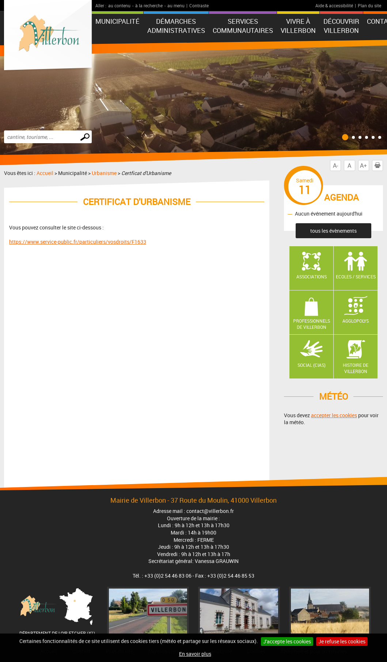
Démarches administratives (176, 26)
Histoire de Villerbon (355, 368)
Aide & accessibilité (334, 5)
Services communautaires (243, 26)
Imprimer (379, 165)
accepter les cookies (334, 415)
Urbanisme (104, 173)
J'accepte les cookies (287, 641)
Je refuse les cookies (341, 641)
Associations (311, 276)
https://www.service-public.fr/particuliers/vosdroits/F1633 (77, 241)
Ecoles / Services (356, 276)
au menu (176, 5)
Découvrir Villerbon (341, 26)
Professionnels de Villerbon (311, 324)
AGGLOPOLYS (355, 321)
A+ (363, 165)
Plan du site (369, 5)
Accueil (45, 173)
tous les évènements (333, 230)
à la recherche (149, 5)
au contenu (119, 5)
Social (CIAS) (311, 365)
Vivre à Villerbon (298, 26)
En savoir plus (195, 653)
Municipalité (117, 21)
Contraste (199, 5)
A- (335, 165)
